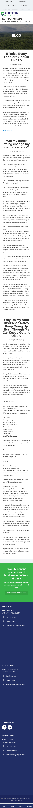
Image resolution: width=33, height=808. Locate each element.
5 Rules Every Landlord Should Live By (16, 57)
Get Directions (11, 617)
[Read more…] (7, 130)
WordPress (14, 800)
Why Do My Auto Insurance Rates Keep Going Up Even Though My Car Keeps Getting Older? (16, 328)
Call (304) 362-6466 (12, 19)
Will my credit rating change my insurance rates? (16, 144)
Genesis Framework (25, 798)
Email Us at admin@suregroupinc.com (16, 21)
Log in (20, 800)
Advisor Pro (15, 798)
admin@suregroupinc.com (15, 625)
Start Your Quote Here (16, 593)
